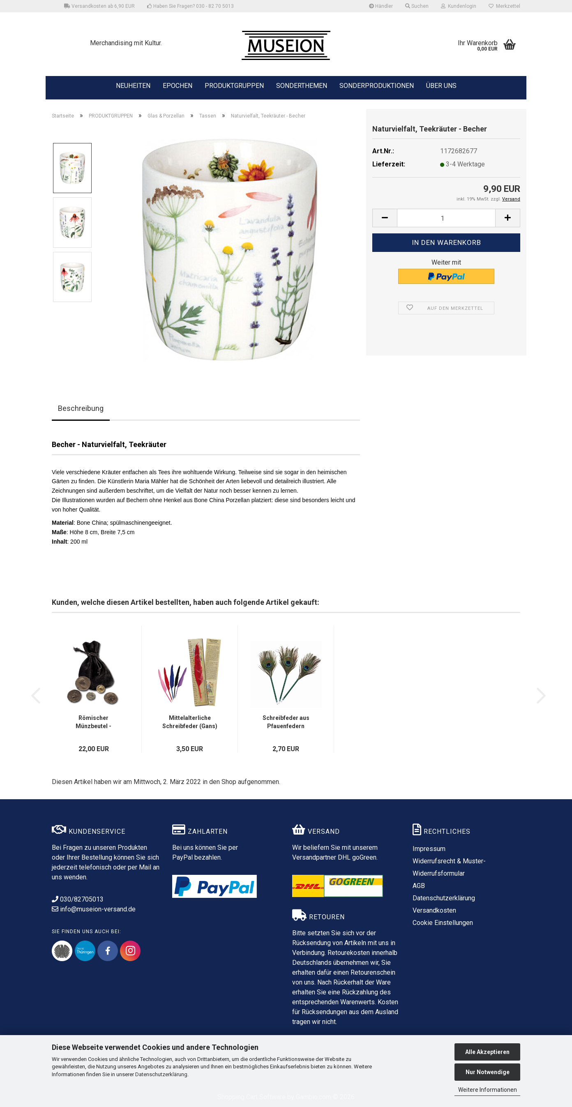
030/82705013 (78, 899)
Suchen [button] (417, 6)
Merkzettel (504, 6)
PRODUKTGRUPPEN (234, 85)
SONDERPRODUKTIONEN (376, 85)
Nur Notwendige (488, 1072)
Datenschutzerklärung (161, 1074)
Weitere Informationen (487, 1089)
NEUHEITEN (133, 85)
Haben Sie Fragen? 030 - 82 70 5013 (190, 6)
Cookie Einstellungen (443, 923)
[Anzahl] (446, 218)
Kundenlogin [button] (458, 6)
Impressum (429, 849)
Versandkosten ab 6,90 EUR (99, 6)
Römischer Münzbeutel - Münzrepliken (93, 722)
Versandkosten (434, 910)
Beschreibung (81, 408)
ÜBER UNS (441, 86)
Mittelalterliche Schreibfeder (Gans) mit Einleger (189, 722)
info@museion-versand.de (94, 909)
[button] (384, 218)
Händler (381, 6)
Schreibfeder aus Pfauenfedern (286, 722)
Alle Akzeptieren (487, 1052)
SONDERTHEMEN (301, 85)
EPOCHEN (177, 85)
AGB (419, 886)
